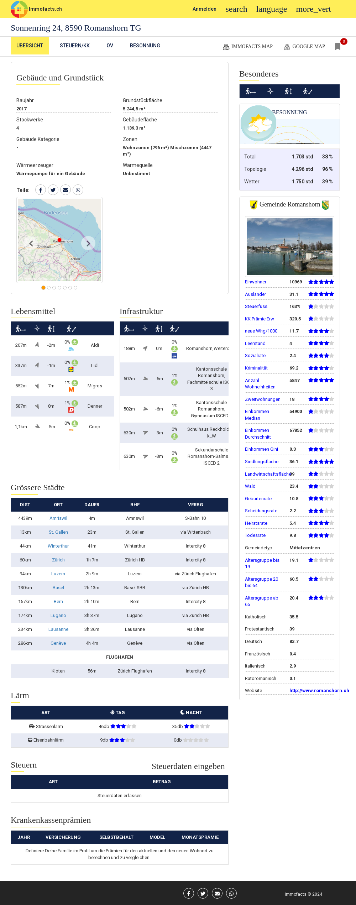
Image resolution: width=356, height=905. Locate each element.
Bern (58, 601)
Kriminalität (256, 368)
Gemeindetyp (258, 547)
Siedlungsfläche (261, 461)
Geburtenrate (258, 498)
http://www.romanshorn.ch (319, 690)
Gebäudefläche (140, 119)
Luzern (58, 573)
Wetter (252, 181)
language (271, 9)
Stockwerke (29, 119)
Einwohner (255, 281)
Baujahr (25, 100)
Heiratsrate (256, 523)
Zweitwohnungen (263, 399)
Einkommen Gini (261, 449)
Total (250, 156)
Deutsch (253, 641)
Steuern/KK (75, 45)
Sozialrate (255, 355)
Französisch (257, 653)
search (236, 9)
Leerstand (255, 343)
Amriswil (58, 518)
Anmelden (204, 9)
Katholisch (256, 616)
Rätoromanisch (260, 678)
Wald (250, 486)
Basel (58, 587)
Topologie (255, 169)
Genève (58, 643)
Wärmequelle (138, 165)
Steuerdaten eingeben (188, 766)
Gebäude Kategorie (37, 139)
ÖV (109, 45)
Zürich (58, 560)
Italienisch (255, 666)
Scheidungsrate (261, 510)
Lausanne (58, 629)
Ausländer (255, 294)
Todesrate (255, 535)
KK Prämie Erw (259, 318)
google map (304, 47)
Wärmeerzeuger (34, 165)
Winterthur (58, 546)
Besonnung (145, 45)
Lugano (58, 615)
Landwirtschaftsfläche (268, 474)
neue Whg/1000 (261, 331)
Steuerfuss (256, 306)
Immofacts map (247, 47)
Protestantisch (259, 629)
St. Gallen (58, 532)
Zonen (130, 139)
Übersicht (29, 45)
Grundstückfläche (142, 100)
